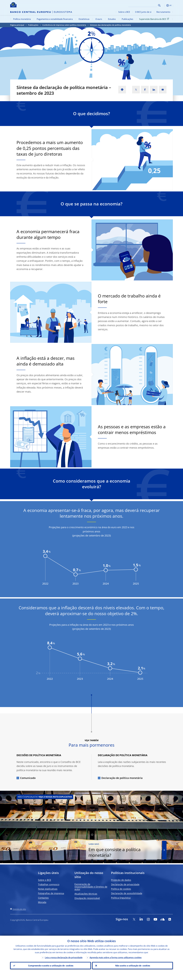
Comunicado (28, 778)
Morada (42, 902)
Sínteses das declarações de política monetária (110, 25)
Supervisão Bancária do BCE (154, 18)
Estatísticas (84, 19)
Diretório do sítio (19, 909)
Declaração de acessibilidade (126, 893)
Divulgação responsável (87, 898)
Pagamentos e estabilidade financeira (55, 19)
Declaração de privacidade (125, 884)
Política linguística (121, 897)
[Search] (144, 5)
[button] (164, 5)
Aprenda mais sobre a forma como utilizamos (116, 957)
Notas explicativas (47, 888)
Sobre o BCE (124, 12)
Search (159, 5)
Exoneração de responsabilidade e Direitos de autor (90, 887)
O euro (98, 19)
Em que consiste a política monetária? (126, 850)
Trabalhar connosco (48, 884)
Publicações (127, 19)
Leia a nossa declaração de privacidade (63, 957)
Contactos (43, 897)
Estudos (112, 19)
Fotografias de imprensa (51, 893)
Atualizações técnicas (85, 893)
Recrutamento (163, 12)
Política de (121, 888)
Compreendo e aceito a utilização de (50, 965)
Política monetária (22, 19)
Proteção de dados (121, 879)
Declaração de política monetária (122, 778)
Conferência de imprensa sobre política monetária (64, 25)
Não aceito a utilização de (132, 965)
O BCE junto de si (143, 12)
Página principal (17, 25)
